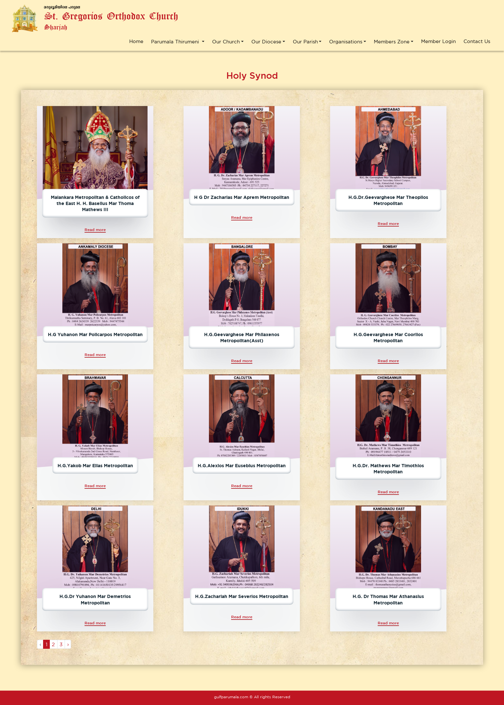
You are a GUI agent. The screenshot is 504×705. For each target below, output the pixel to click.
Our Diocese (266, 41)
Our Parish (305, 41)
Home (136, 41)
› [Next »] (68, 644)
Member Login (438, 41)
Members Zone (392, 41)
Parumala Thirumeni (176, 41)
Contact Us (477, 41)
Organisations (345, 41)
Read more (95, 229)
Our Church (226, 41)
